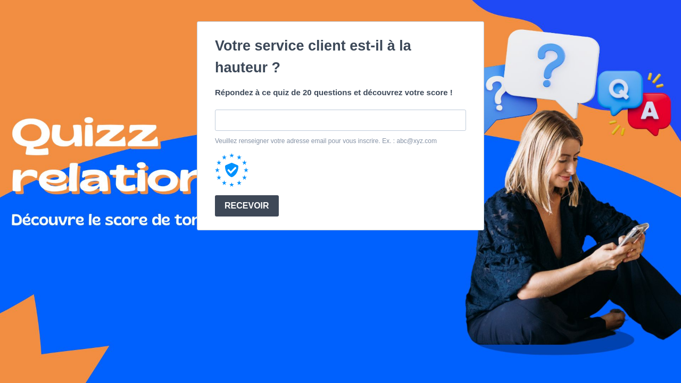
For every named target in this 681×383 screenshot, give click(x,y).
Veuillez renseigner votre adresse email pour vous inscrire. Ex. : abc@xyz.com (326, 141)
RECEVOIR (247, 205)
